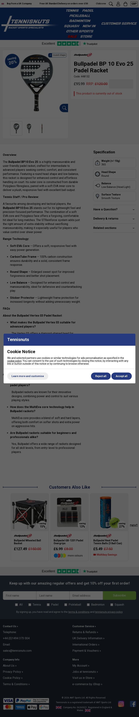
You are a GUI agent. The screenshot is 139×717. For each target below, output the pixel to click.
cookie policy (14, 360)
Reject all (100, 376)
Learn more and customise (28, 376)
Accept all (121, 376)
